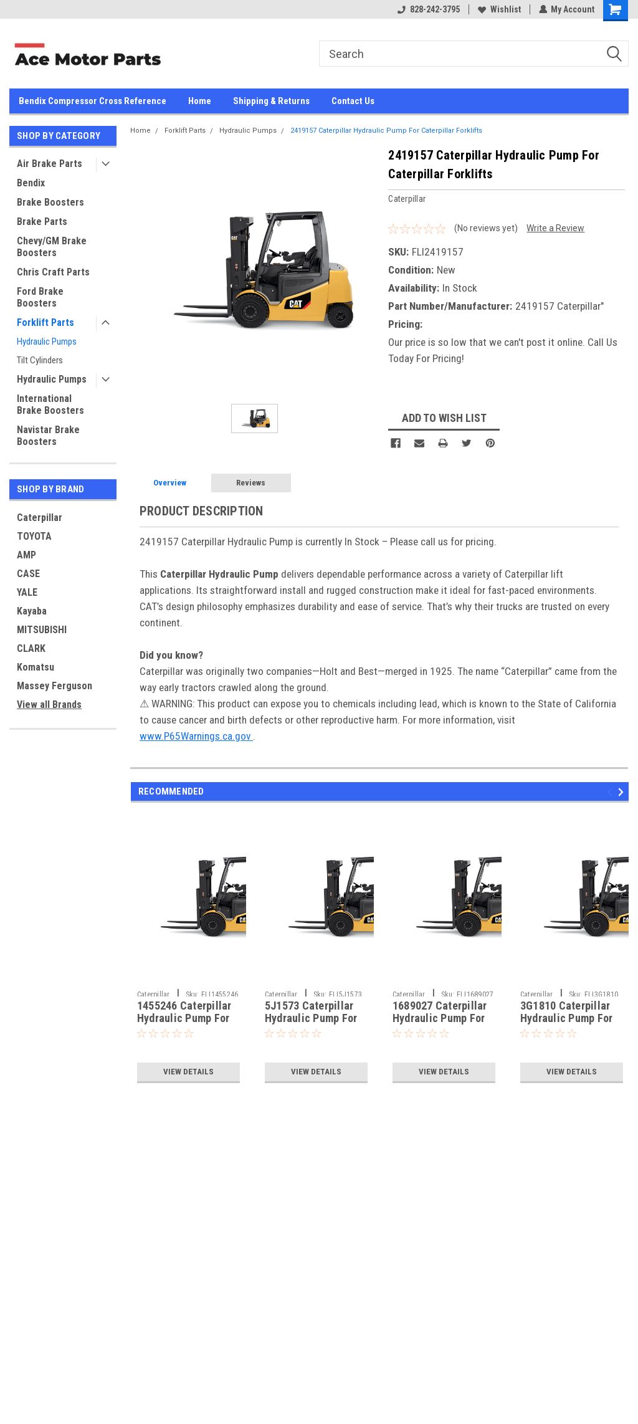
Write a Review (555, 228)
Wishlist (498, 9)
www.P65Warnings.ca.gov (196, 736)
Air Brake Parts (49, 164)
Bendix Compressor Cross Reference (92, 101)
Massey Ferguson (54, 686)
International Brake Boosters (50, 404)
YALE (27, 592)
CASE (28, 574)
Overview (169, 482)
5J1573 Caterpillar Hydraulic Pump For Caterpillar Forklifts (313, 1018)
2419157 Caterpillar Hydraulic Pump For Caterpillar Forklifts (386, 131)
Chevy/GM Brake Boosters (52, 247)
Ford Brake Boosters (40, 297)
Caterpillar (39, 517)
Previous (611, 791)
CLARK (31, 648)
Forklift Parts (45, 322)
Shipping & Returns (271, 101)
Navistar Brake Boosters (48, 435)
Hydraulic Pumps (47, 341)
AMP (26, 555)
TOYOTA (34, 536)
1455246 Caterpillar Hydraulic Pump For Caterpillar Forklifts (185, 1018)
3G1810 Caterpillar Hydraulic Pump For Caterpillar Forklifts (568, 1018)
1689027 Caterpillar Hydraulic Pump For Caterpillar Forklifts (440, 1018)
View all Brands (49, 704)
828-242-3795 (428, 9)
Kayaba (32, 611)
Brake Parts (42, 221)
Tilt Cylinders (40, 360)
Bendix (31, 183)
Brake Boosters (50, 202)
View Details (188, 1072)
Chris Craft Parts (53, 272)
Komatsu (35, 667)
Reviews (250, 482)
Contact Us (352, 101)
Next (622, 791)
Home (199, 101)
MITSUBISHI (42, 630)
